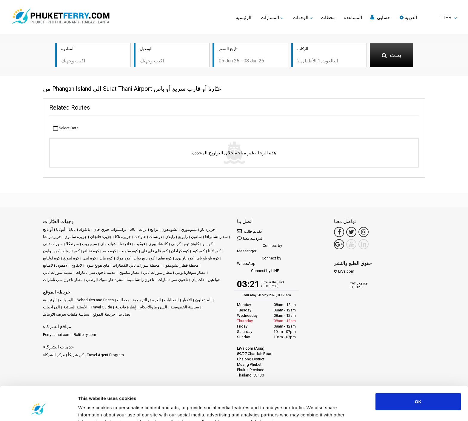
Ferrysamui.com (56, 334)
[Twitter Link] (351, 232)
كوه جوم (109, 251)
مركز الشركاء (54, 355)
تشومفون (169, 229)
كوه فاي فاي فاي (154, 251)
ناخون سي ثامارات (173, 279)
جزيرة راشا (52, 236)
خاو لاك (140, 236)
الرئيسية (243, 17)
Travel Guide (101, 307)
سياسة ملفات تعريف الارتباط (66, 314)
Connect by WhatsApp (259, 261)
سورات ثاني (53, 244)
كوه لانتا (214, 251)
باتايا (72, 229)
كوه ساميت (128, 251)
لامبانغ (48, 265)
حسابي (380, 17)
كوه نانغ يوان (144, 258)
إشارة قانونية (125, 307)
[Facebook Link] (339, 232)
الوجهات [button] (300, 17)
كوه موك (123, 258)
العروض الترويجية (147, 300)
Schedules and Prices (95, 300)
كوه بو (207, 244)
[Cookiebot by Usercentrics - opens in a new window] (39, 409)
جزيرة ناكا (123, 236)
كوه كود (198, 251)
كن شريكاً (76, 355)
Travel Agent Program (105, 355)
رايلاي (170, 236)
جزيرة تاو (207, 229)
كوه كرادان (180, 251)
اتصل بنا (125, 314)
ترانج (154, 229)
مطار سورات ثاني (157, 272)
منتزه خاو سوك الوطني (104, 279)
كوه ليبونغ (71, 258)
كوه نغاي (165, 258)
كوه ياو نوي (184, 258)
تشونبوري (189, 229)
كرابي (176, 244)
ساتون (196, 236)
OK (418, 372)
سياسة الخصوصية (184, 307)
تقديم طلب (249, 230)
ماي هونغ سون (97, 265)
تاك (133, 229)
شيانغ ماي (108, 244)
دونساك (155, 236)
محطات (328, 17)
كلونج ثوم (191, 244)
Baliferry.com (85, 334)
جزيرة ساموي (75, 236)
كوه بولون (51, 251)
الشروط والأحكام (153, 307)
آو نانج (48, 229)
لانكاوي (76, 265)
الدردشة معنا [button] (250, 238)
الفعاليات (171, 300)
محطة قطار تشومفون (180, 265)
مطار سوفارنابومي (190, 272)
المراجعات (51, 307)
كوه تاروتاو (71, 251)
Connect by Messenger (259, 248)
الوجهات (66, 300)
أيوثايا (60, 229)
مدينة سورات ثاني (57, 272)
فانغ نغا (125, 244)
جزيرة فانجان (101, 236)
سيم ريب (89, 244)
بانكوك (84, 229)
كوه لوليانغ (51, 258)
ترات (143, 229)
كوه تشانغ (91, 251)
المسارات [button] (270, 17)
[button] (428, 17)
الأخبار (187, 300)
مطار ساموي (129, 272)
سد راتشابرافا (216, 236)
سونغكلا (72, 244)
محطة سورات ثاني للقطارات (136, 265)
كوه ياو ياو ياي (208, 258)
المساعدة (353, 17)
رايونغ (183, 236)
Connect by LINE (258, 271)
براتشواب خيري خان (110, 229)
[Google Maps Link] (339, 244)
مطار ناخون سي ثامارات (63, 279)
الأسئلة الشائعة (75, 307)
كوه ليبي (89, 258)
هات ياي (197, 279)
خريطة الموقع (104, 314)
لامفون (61, 265)
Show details (92, 409)
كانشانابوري (158, 244)
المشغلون (203, 300)
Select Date (65, 128)
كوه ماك (106, 258)
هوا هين (214, 279)
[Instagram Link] (363, 232)
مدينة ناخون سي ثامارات (96, 272)
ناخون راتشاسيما (140, 279)
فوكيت (139, 244)
